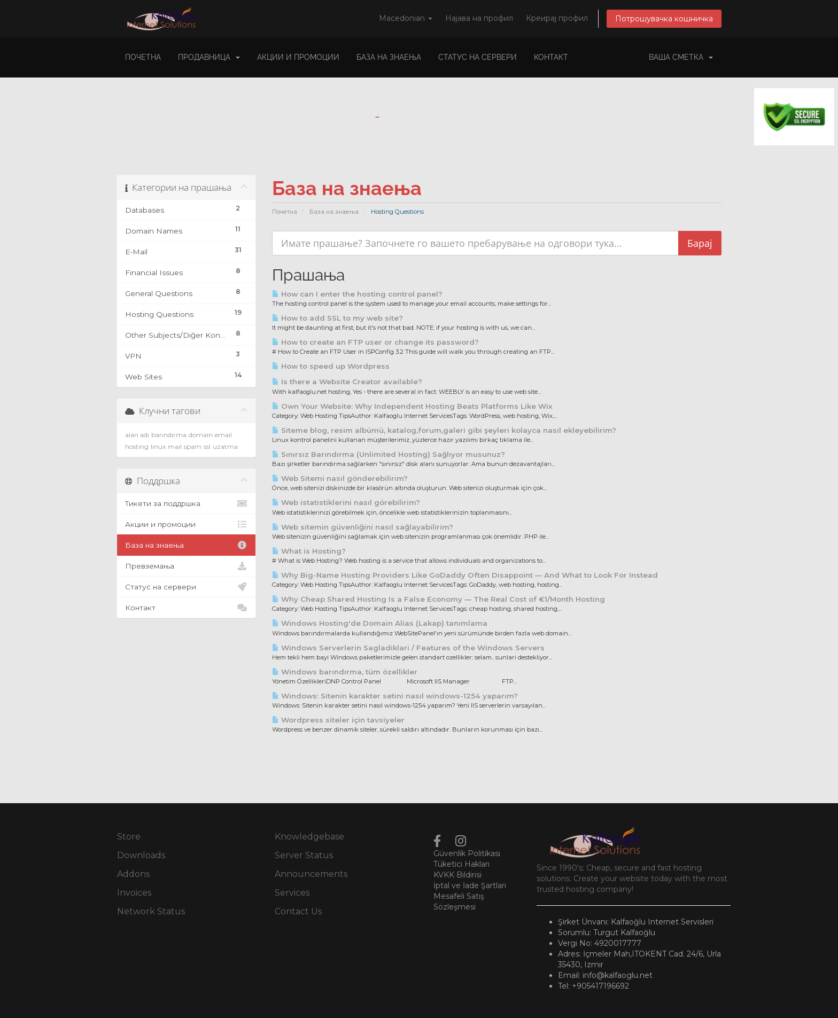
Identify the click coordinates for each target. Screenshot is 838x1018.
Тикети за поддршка (186, 503)
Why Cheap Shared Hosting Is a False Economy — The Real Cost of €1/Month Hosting (438, 599)
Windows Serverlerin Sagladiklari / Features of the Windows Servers (408, 647)
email (223, 435)
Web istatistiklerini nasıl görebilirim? (346, 502)
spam (192, 446)
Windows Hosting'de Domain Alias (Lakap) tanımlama (379, 623)
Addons (133, 874)
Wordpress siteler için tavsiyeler (338, 720)
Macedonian (405, 18)
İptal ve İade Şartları (469, 885)
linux (158, 446)
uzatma (225, 446)
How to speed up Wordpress (331, 366)
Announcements (311, 874)
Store (129, 837)
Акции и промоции (298, 57)
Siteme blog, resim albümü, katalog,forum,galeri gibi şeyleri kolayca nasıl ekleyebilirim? (444, 430)
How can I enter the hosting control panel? (357, 294)
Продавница (209, 57)
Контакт (551, 57)
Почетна (143, 57)
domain (201, 435)
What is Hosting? (309, 551)
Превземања (186, 565)
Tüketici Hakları (461, 864)
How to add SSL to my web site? (337, 318)
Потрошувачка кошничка (664, 19)
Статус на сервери (477, 57)
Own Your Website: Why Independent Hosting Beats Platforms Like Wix (412, 406)
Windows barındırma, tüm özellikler (344, 671)
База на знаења (388, 57)
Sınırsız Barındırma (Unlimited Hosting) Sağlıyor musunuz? (388, 454)
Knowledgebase (309, 837)
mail (175, 446)
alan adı (137, 435)
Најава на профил (479, 18)
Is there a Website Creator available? (347, 381)
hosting (137, 446)
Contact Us (298, 911)
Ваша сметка (681, 57)
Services (292, 893)
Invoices (134, 893)
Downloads (141, 855)
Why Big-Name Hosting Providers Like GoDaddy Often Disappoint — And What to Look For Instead (465, 575)
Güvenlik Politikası (466, 853)
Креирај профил (557, 18)
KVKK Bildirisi (457, 875)
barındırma (169, 435)
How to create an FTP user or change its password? (375, 342)
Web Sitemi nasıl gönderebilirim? (340, 478)
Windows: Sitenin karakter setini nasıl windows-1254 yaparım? (395, 695)
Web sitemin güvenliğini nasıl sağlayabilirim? (362, 527)
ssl (207, 446)
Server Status (304, 855)
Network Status (151, 911)
